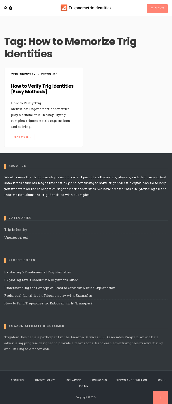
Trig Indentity (23, 74)
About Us (17, 380)
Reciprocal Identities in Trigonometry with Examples (48, 295)
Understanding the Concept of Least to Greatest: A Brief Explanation (59, 288)
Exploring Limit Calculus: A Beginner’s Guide (41, 280)
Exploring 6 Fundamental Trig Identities (38, 272)
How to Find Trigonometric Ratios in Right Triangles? (48, 303)
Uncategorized (16, 237)
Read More (23, 137)
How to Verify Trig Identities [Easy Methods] (42, 89)
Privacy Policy (44, 380)
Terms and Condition (131, 380)
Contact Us (98, 380)
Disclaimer (73, 380)
